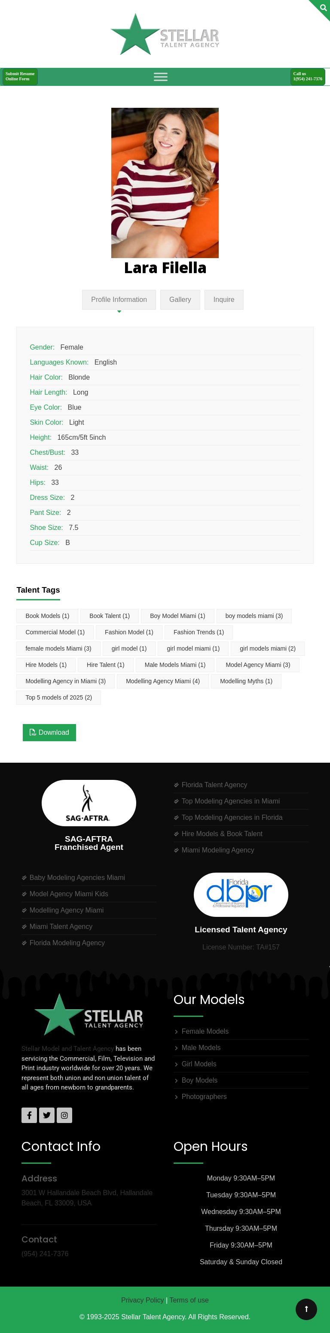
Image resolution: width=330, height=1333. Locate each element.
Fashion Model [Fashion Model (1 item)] (129, 632)
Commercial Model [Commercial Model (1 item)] (55, 632)
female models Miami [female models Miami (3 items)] (58, 648)
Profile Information (119, 299)
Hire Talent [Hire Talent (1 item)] (106, 664)
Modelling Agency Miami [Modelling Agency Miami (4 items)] (163, 681)
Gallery (180, 299)
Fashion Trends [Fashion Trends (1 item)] (199, 632)
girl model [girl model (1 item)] (129, 648)
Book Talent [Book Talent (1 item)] (109, 615)
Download (49, 732)
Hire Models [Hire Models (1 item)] (46, 664)
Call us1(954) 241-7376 (308, 76)
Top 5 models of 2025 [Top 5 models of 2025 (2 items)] (58, 697)
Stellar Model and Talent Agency (67, 1049)
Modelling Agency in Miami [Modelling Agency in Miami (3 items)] (65, 681)
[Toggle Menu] (161, 77)
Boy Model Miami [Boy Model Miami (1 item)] (177, 615)
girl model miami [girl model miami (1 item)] (193, 648)
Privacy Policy (142, 1300)
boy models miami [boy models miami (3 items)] (254, 615)
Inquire (224, 299)
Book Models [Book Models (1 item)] (47, 615)
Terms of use (189, 1300)
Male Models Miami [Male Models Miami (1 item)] (175, 664)
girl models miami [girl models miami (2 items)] (268, 648)
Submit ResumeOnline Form (20, 76)
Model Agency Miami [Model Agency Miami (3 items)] (258, 664)
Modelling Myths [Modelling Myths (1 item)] (246, 681)
